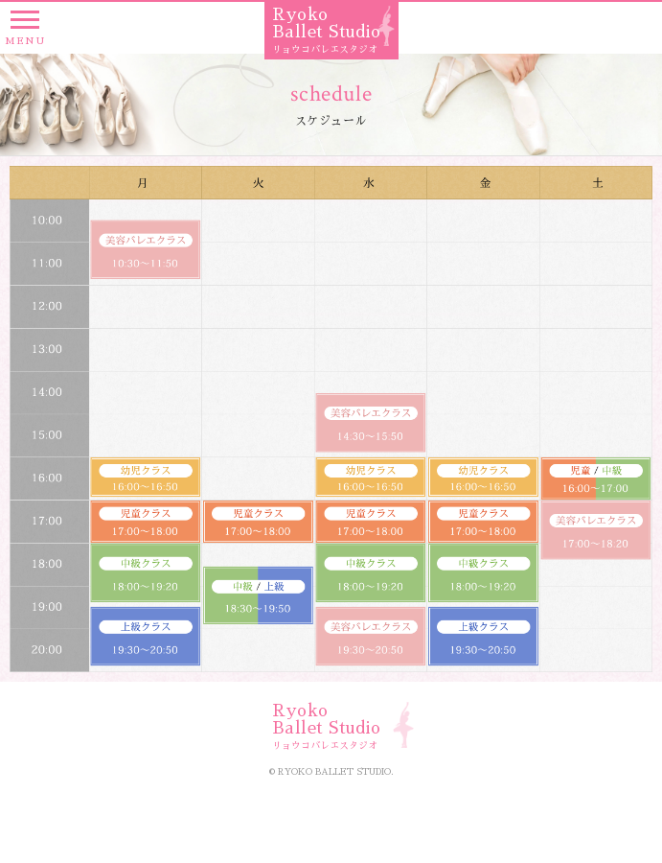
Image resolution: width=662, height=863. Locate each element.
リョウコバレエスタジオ (324, 50)
